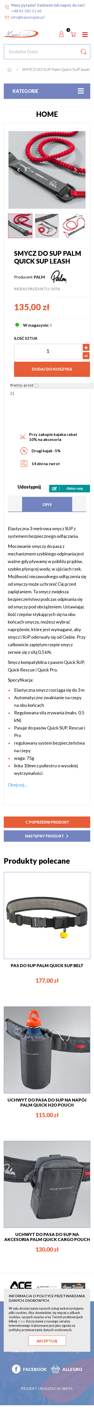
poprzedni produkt (47, 822)
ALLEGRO (72, 1369)
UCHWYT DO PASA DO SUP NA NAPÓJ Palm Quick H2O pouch (47, 1102)
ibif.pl (67, 1388)
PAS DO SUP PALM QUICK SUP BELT (47, 965)
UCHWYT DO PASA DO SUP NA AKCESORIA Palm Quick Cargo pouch (47, 1237)
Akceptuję (47, 1341)
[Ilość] (48, 351)
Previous (18, 170)
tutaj (21, 1321)
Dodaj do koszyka (52, 369)
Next (75, 170)
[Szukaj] (47, 51)
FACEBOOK (35, 1369)
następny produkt (47, 836)
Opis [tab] (47, 504)
